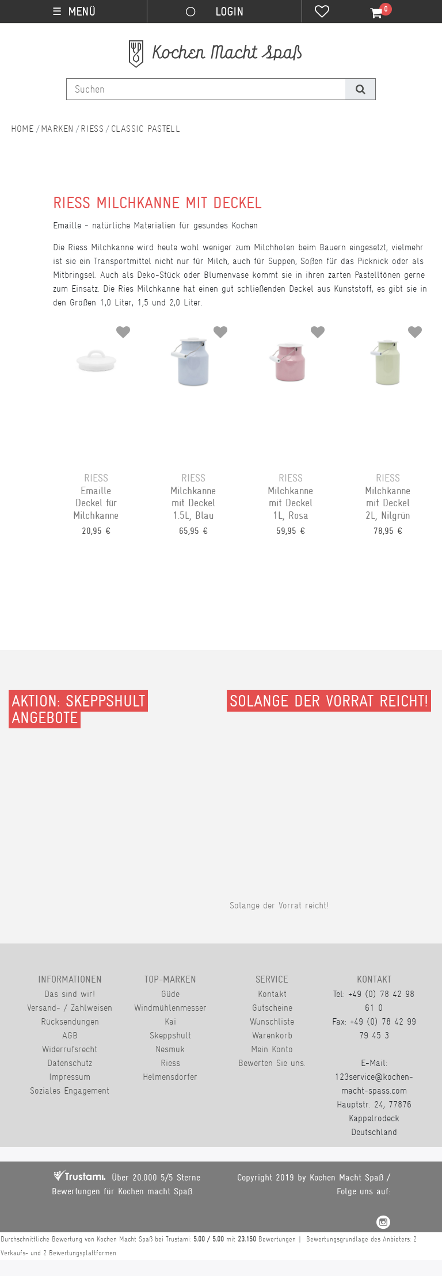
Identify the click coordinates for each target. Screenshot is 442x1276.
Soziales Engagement (69, 1090)
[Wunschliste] (322, 12)
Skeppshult (170, 1035)
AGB (70, 1035)
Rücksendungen (70, 1021)
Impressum (69, 1076)
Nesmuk (170, 1049)
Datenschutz (69, 1062)
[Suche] (360, 89)
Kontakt (272, 993)
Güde (170, 993)
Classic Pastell (146, 128)
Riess (92, 128)
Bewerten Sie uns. (272, 1062)
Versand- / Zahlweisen (69, 1007)
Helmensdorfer (170, 1076)
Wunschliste (272, 1021)
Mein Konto (272, 1049)
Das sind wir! (69, 993)
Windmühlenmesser (170, 1007)
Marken (57, 128)
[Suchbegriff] (206, 89)
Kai (170, 1021)
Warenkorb (272, 1035)
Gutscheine (272, 1007)
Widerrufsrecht (69, 1049)
